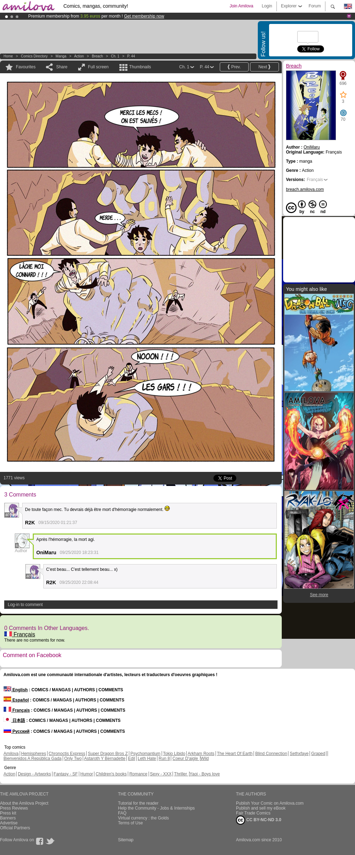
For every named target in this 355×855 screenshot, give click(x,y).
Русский (17, 731)
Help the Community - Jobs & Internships (156, 808)
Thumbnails (140, 66)
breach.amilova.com (305, 189)
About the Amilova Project (24, 803)
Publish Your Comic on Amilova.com (270, 803)
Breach (97, 56)
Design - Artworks (34, 774)
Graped (318, 753)
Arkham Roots (201, 753)
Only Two (73, 758)
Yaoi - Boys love (204, 774)
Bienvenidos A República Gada (33, 758)
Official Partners (15, 827)
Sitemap (125, 839)
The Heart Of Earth (235, 753)
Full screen (98, 66)
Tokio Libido (174, 753)
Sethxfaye (299, 753)
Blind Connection (271, 753)
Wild (204, 758)
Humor (86, 774)
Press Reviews (14, 808)
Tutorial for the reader (138, 803)
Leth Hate (147, 758)
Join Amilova (241, 6)
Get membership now (144, 16)
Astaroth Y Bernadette (105, 758)
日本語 (14, 720)
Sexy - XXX (161, 774)
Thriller (181, 774)
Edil (131, 758)
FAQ (122, 813)
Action (79, 56)
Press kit (8, 813)
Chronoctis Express (67, 753)
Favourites (26, 66)
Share (61, 66)
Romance (138, 774)
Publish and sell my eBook (261, 808)
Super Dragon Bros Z (107, 753)
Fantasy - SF (66, 774)
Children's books (110, 774)
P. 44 (131, 56)
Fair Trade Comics (253, 813)
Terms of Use (130, 822)
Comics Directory (34, 56)
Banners (8, 818)
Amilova (11, 753)
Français (19, 634)
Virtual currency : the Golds (143, 818)
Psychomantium (145, 753)
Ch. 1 (115, 56)
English (16, 689)
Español (16, 700)
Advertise (9, 822)
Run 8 (164, 758)
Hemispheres (33, 753)
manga (61, 56)
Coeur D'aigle (186, 758)
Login (267, 6)
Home (8, 56)
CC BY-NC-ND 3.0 (258, 820)
